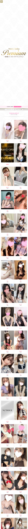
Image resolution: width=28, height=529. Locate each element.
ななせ (7, 140)
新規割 (7, 164)
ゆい (20, 163)
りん (20, 374)
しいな (20, 444)
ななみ (20, 491)
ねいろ (7, 468)
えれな (7, 444)
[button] (1, 1)
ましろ (20, 304)
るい (20, 421)
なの (7, 374)
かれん (7, 257)
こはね (7, 491)
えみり (7, 351)
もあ (7, 234)
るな (20, 280)
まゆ (20, 257)
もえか (20, 468)
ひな (20, 140)
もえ (7, 280)
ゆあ (7, 210)
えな (20, 234)
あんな (20, 351)
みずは (7, 421)
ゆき (20, 187)
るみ (7, 328)
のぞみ (20, 210)
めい (7, 304)
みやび (20, 328)
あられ (7, 187)
